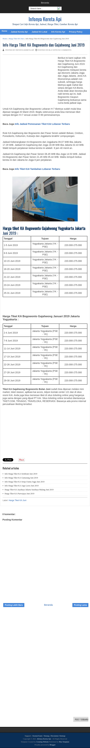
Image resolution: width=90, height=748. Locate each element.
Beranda (45, 2)
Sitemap (62, 736)
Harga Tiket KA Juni (16, 39)
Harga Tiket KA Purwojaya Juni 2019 (19, 493)
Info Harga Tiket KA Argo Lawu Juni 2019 (22, 486)
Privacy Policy (75, 32)
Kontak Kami (37, 736)
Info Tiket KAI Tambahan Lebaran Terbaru (37, 169)
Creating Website (42, 742)
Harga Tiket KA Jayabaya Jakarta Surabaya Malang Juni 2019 (29, 489)
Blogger (52, 745)
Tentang (46, 736)
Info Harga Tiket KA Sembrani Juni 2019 (21, 474)
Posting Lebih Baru (14, 605)
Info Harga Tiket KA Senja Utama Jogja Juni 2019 (24, 482)
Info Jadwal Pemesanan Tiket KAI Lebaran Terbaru (42, 124)
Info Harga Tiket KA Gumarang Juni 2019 (21, 478)
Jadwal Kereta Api (19, 32)
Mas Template (64, 742)
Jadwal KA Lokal (39, 32)
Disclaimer (54, 736)
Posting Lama (80, 605)
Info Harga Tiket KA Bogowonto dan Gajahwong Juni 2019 (44, 44)
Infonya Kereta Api (45, 19)
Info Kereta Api (58, 32)
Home (4, 31)
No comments (64, 50)
